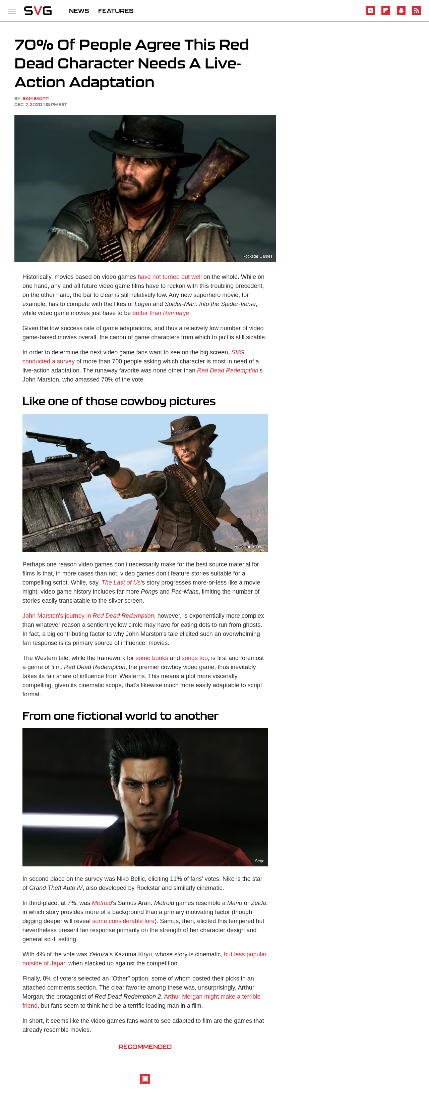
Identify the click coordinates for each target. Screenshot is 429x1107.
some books (152, 658)
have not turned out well (170, 276)
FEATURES (116, 10)
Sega (259, 861)
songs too (195, 658)
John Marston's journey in (88, 615)
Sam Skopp (35, 98)
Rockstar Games (257, 256)
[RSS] (416, 13)
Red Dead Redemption (227, 370)
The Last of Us (121, 582)
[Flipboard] (385, 13)
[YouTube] (370, 13)
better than (160, 313)
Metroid (102, 903)
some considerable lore (123, 921)
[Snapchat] (401, 13)
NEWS (79, 10)
